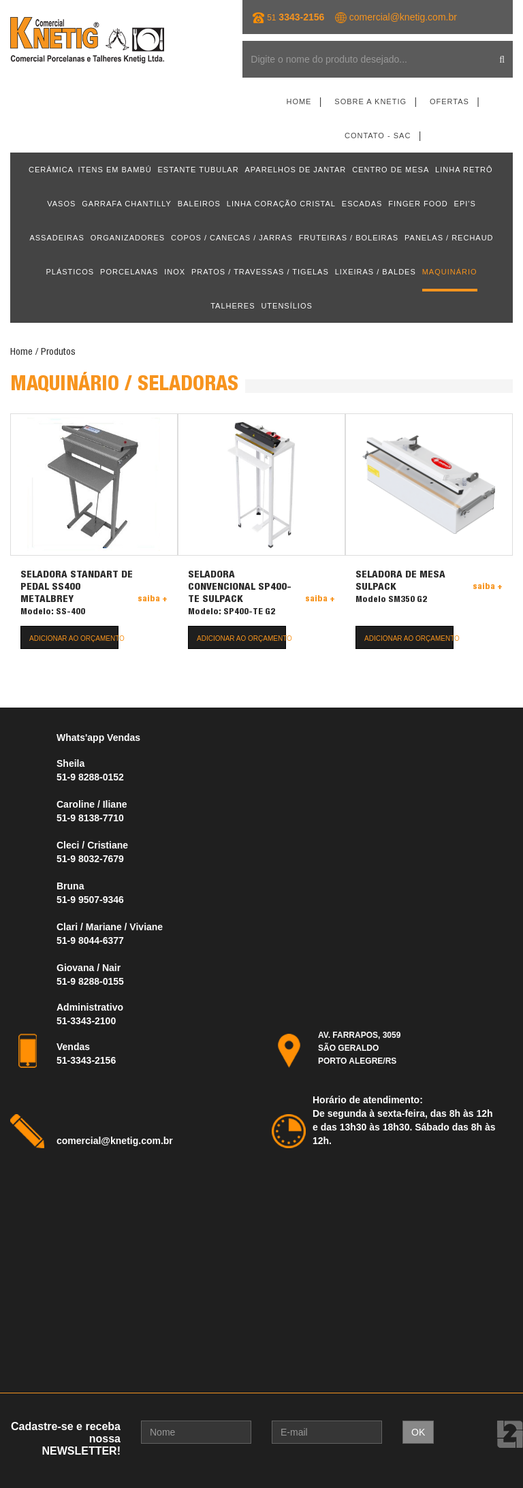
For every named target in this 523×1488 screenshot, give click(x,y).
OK (418, 1432)
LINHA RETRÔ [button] (463, 169)
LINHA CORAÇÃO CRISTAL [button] (281, 204)
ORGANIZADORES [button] (128, 238)
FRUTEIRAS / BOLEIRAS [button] (349, 238)
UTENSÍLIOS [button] (286, 306)
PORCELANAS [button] (129, 272)
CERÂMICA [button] (51, 169)
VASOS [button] (61, 204)
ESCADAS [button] (362, 204)
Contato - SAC (378, 135)
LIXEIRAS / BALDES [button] (375, 272)
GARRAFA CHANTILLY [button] (127, 204)
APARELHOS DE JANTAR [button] (296, 169)
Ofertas (449, 101)
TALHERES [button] (232, 306)
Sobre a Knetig (370, 101)
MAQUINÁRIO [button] (449, 272)
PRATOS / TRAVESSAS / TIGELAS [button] (260, 272)
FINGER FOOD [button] (417, 204)
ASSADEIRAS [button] (56, 238)
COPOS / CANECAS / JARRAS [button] (232, 238)
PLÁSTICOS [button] (70, 272)
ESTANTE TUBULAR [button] (198, 169)
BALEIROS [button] (199, 204)
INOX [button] (174, 272)
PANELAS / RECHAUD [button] (449, 238)
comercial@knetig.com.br (403, 17)
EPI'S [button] (465, 204)
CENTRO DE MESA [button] (390, 169)
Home (298, 101)
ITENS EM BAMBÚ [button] (114, 169)
